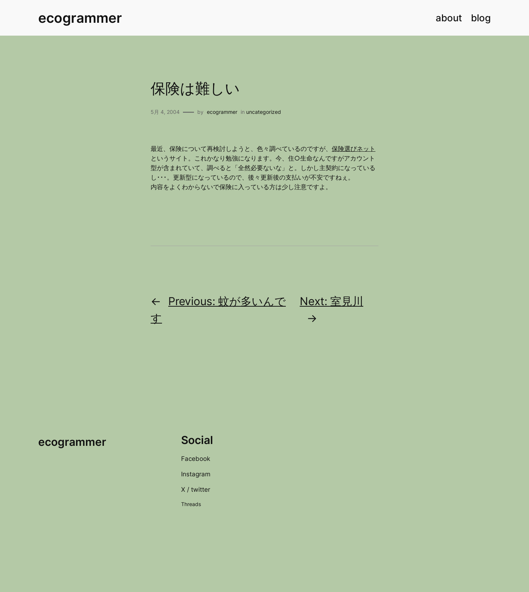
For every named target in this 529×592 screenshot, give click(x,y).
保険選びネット (353, 148)
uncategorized (263, 112)
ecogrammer (80, 18)
